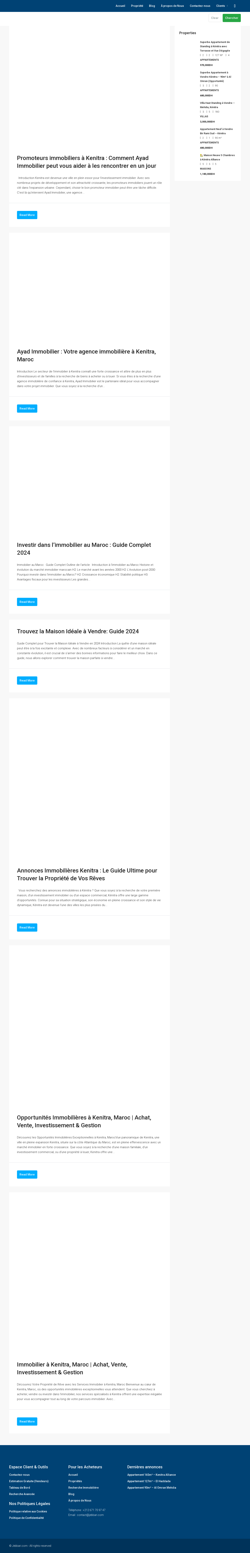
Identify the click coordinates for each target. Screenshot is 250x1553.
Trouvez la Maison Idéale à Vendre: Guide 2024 (78, 631)
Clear (215, 18)
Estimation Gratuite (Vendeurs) (29, 1481)
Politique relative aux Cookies (28, 1511)
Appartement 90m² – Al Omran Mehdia (151, 1487)
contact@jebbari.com (90, 1515)
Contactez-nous (200, 5)
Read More (27, 215)
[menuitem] (235, 6)
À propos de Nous (172, 5)
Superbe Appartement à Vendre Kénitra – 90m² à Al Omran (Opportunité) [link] (215, 77)
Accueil (120, 5)
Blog (152, 5)
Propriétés (75, 1481)
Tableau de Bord (19, 1487)
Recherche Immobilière (83, 1487)
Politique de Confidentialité (26, 1517)
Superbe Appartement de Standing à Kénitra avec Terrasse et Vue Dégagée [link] (215, 46)
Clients (220, 5)
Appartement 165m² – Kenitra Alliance (151, 1474)
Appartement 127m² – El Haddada (149, 1481)
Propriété (137, 5)
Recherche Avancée (22, 1494)
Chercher (231, 18)
